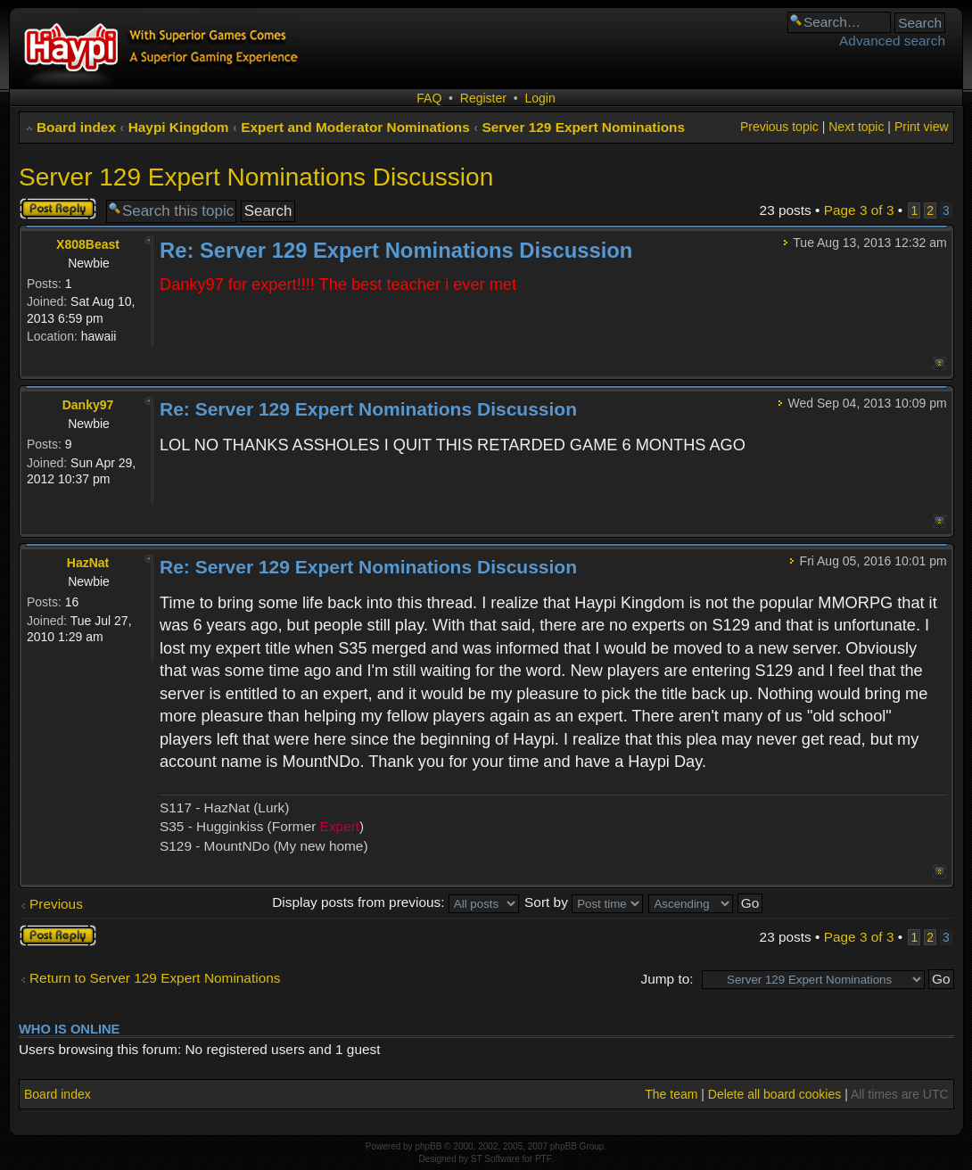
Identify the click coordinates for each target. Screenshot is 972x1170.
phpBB (428, 1146)
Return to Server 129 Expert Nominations (154, 977)
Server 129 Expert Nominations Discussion (256, 177)
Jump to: (666, 978)
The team (671, 1094)
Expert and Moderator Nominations (355, 127)
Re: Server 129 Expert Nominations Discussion (396, 250)
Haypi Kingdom (178, 127)
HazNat (88, 563)
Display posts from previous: (395, 902)
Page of (859, 210)
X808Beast (87, 244)
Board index (76, 127)
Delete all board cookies (774, 1094)
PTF (543, 1159)
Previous (56, 903)
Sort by (583, 902)
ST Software (495, 1159)
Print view (921, 126)
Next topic (856, 126)
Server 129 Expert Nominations (583, 127)
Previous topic (779, 126)
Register (483, 98)
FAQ (428, 98)
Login (539, 98)
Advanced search (892, 40)
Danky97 (88, 405)
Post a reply (58, 208)
